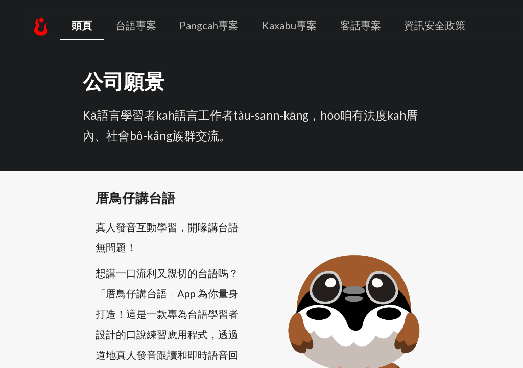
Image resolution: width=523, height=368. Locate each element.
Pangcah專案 (209, 25)
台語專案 (135, 25)
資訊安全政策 (434, 25)
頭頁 (82, 25)
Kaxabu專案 (289, 25)
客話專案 (360, 25)
